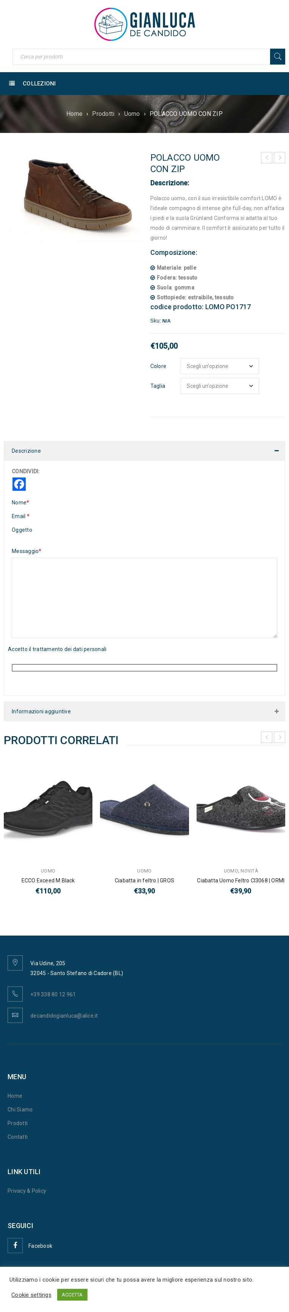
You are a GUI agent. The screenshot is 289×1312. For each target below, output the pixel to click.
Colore (158, 366)
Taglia (158, 386)
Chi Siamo (20, 1110)
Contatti (18, 1137)
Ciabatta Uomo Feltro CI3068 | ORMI (240, 880)
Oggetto (22, 530)
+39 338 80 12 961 (53, 994)
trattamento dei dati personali (70, 649)
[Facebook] (19, 484)
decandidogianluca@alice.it (64, 1016)
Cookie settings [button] (31, 1294)
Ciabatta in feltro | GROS (144, 880)
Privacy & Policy (27, 1191)
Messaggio (27, 551)
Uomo (132, 113)
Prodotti (103, 113)
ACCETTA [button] (72, 1295)
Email (21, 516)
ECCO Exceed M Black (48, 880)
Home (74, 113)
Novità (249, 871)
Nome (20, 503)
